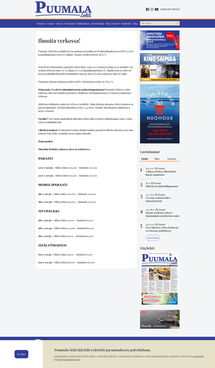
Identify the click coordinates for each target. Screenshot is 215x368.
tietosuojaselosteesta (68, 359)
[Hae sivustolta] (177, 23)
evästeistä (197, 356)
